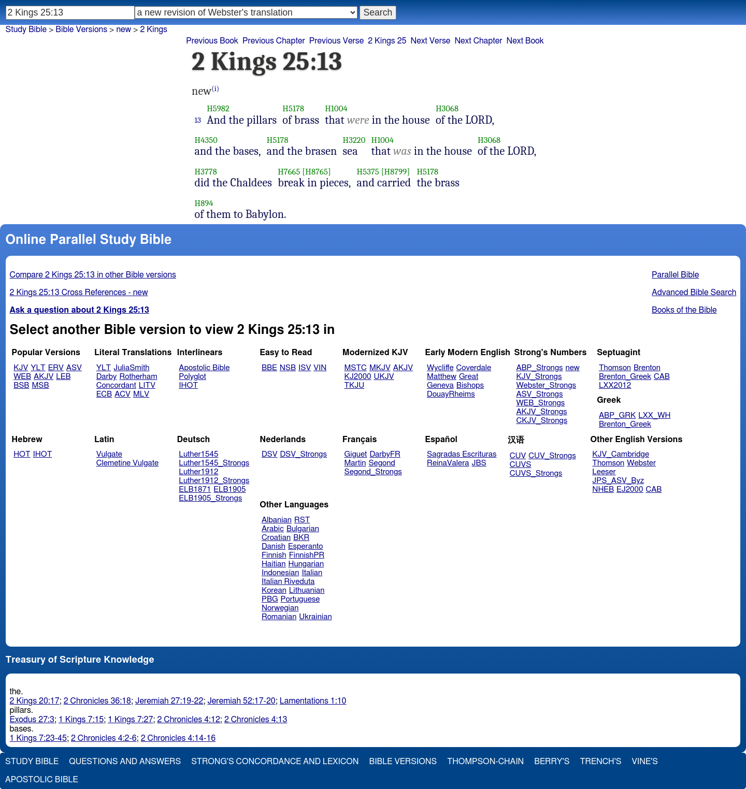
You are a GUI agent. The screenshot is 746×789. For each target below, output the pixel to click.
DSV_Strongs (303, 454)
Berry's (551, 761)
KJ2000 (358, 377)
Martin (355, 463)
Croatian (276, 538)
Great (468, 377)
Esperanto (305, 546)
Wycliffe (440, 368)
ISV (304, 368)
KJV (20, 368)
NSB (288, 368)
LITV (147, 385)
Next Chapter (478, 41)
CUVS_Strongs (536, 473)
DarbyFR (384, 454)
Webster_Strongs (546, 385)
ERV (56, 368)
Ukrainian (315, 617)
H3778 (206, 172)
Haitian (274, 564)
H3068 (447, 108)
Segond (381, 463)
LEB (63, 377)
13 (198, 120)
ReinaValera (448, 463)
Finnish (274, 555)
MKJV (380, 368)
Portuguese (300, 599)
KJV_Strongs (539, 377)
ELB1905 (229, 489)
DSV (270, 454)
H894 (204, 203)
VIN (319, 368)
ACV (122, 394)
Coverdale (474, 368)
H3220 (354, 140)
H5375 (368, 172)
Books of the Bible (684, 310)
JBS (478, 463)
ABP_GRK (617, 415)
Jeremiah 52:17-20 (241, 701)
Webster (641, 463)
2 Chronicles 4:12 (188, 719)
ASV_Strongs (539, 394)
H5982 (218, 108)
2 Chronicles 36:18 (97, 701)
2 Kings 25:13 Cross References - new (79, 292)
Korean (274, 590)
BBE (269, 368)
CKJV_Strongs (541, 421)
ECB (104, 394)
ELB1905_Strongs (210, 498)
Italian (312, 573)
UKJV (384, 377)
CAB (662, 377)
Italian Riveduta (288, 582)
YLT (38, 368)
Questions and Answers (125, 761)
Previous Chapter (273, 41)
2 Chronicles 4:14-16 (178, 738)
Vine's (645, 761)
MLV (141, 394)
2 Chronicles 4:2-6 (104, 738)
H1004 (336, 108)
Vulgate (109, 454)
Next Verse (430, 41)
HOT (21, 454)
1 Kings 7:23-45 (38, 738)
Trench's (600, 761)
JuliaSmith (131, 368)
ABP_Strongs (539, 368)
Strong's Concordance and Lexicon (274, 761)
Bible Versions (81, 29)
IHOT (188, 385)
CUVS (521, 465)
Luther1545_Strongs (214, 463)
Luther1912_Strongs (214, 481)
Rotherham (138, 377)
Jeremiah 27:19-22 (169, 701)
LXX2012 (615, 385)
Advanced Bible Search (694, 292)
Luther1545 (198, 454)
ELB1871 (195, 489)
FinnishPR (307, 555)
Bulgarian (302, 529)
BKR (301, 538)
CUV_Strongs (552, 456)
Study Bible (26, 29)
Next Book (525, 41)
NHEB (603, 489)
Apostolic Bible (41, 780)
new (573, 368)
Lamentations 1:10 (313, 701)
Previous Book (212, 41)
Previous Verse (336, 41)
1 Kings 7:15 (81, 719)
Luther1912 (198, 472)
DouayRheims (451, 394)
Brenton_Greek (625, 377)
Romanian (279, 617)
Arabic (273, 529)
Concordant (116, 385)
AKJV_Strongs (541, 412)
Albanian (277, 520)
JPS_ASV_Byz (618, 481)
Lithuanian (307, 590)
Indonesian (280, 573)
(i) (215, 88)
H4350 (206, 140)
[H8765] (316, 172)
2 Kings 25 (387, 41)
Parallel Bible (675, 275)
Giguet (356, 454)
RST (302, 520)
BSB (21, 385)
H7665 (289, 172)
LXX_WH (654, 415)
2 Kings (153, 29)
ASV (74, 368)
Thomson (615, 368)
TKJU (355, 385)
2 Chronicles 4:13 (255, 719)
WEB (22, 377)
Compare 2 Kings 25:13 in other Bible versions (93, 275)
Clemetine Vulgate (127, 463)
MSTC (356, 368)
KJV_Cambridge (620, 454)
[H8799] (395, 172)
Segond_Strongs (373, 472)
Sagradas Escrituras (461, 454)
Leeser (603, 472)
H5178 (293, 108)
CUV (518, 456)
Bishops (470, 385)
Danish (273, 546)
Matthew (441, 377)
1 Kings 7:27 (130, 719)
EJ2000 (629, 489)
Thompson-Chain (485, 761)
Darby (106, 377)
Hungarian (306, 564)
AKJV (43, 377)
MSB (40, 385)
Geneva (440, 385)
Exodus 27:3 (32, 719)
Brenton (647, 368)
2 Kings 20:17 (35, 701)
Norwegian (280, 608)
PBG (270, 599)
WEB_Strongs (540, 403)
